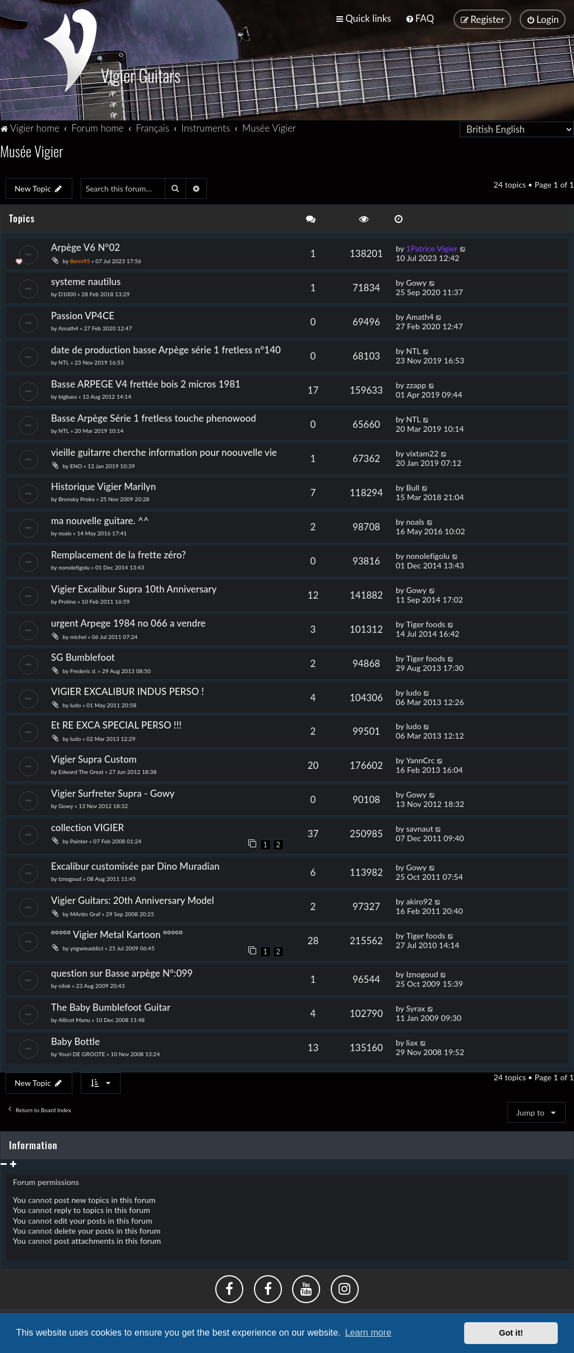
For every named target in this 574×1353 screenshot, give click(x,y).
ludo (75, 703)
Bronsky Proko (76, 497)
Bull (412, 486)
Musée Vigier (31, 149)
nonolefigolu (74, 565)
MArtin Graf (85, 912)
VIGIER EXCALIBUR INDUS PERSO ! (127, 690)
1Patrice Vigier (431, 247)
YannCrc (420, 759)
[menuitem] (419, 18)
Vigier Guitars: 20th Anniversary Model (132, 899)
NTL (63, 360)
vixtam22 (422, 451)
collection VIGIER (87, 826)
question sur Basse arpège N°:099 (122, 972)
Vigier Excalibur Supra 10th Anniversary (134, 587)
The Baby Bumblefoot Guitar (110, 1006)
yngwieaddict (87, 947)
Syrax (415, 1007)
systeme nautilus (86, 280)
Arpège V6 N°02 (85, 246)
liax (412, 1041)
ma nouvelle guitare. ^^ (100, 519)
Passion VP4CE (82, 314)
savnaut (419, 827)
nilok (64, 984)
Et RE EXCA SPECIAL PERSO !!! (116, 724)
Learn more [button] (368, 1332)
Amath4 (68, 326)
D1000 (67, 292)
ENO (76, 464)
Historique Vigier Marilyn (103, 485)
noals (64, 531)
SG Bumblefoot (83, 655)
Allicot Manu (74, 1018)
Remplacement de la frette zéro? (118, 553)
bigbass (67, 394)
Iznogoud (69, 877)
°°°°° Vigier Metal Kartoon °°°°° (117, 933)
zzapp (416, 383)
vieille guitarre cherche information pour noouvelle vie (164, 450)
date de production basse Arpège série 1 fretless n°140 (166, 348)
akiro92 (419, 900)
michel (78, 635)
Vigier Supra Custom (94, 758)
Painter (79, 840)
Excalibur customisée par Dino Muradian (135, 865)
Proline (67, 599)
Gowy (416, 281)
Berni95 (80, 259)
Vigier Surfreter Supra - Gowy (113, 792)
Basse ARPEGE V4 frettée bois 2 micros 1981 (145, 382)
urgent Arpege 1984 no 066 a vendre (128, 621)
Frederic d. (83, 669)
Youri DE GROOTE (81, 1052)
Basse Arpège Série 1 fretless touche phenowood (153, 416)
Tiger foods (425, 622)
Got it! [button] (511, 1332)
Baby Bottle (75, 1040)
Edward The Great (81, 770)
